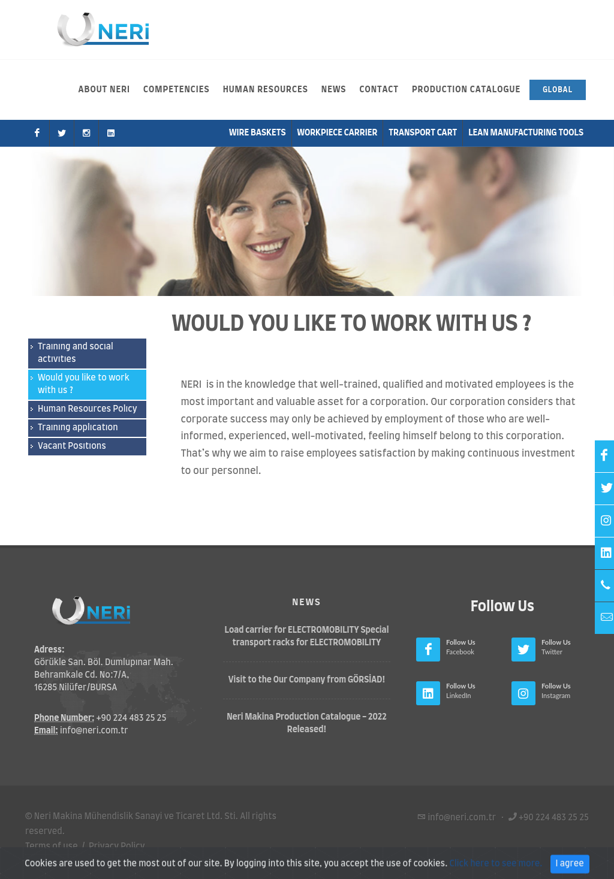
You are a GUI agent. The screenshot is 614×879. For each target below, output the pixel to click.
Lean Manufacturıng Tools (525, 133)
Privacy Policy (117, 846)
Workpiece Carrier (337, 133)
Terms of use (51, 846)
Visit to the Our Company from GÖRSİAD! (306, 680)
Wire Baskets (257, 133)
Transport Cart (423, 133)
